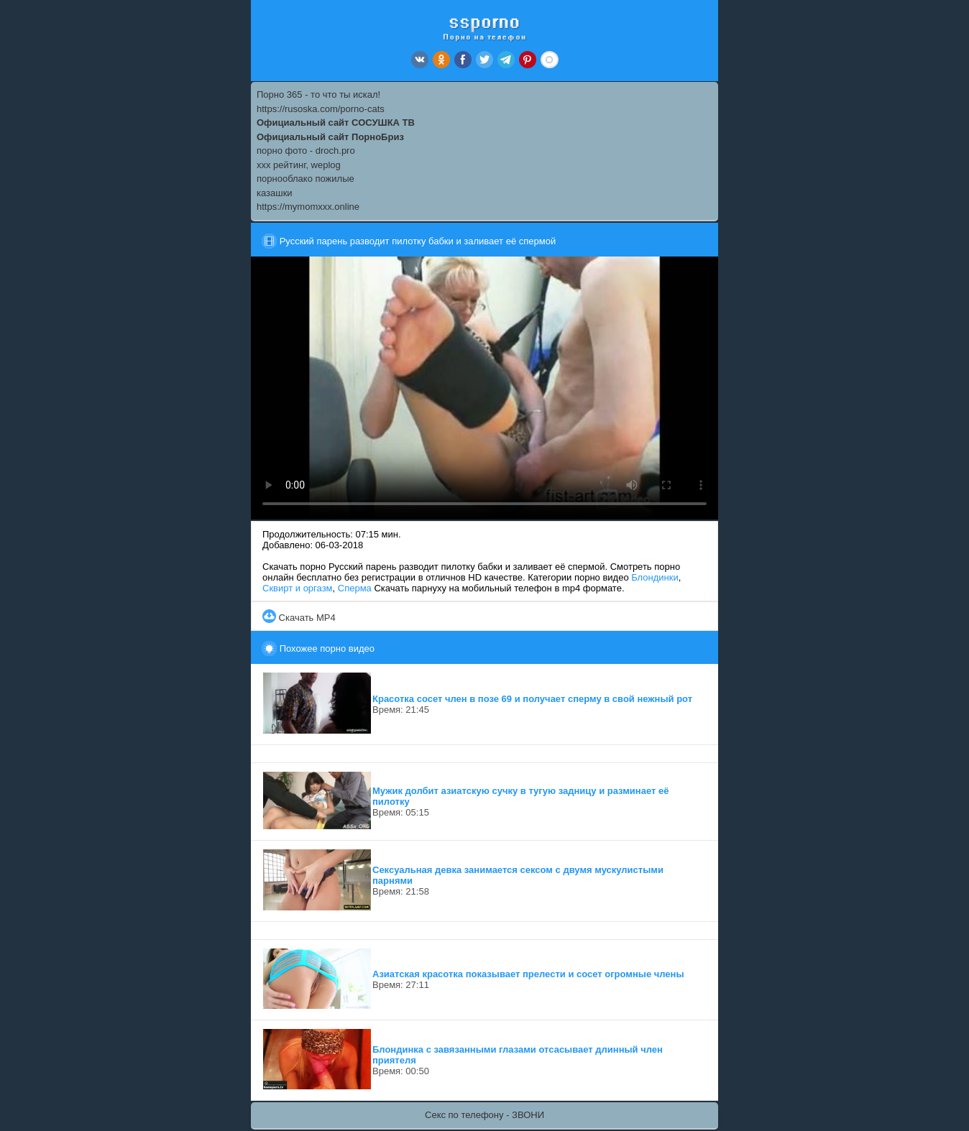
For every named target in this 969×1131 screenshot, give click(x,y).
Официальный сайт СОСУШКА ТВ (336, 122)
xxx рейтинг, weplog (299, 165)
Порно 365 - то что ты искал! (318, 94)
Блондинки (655, 577)
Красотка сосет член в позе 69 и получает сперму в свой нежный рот (532, 698)
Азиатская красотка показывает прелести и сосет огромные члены (528, 974)
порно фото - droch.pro (306, 150)
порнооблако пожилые (305, 178)
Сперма (355, 588)
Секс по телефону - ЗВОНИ (484, 1114)
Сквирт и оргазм (297, 588)
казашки (275, 193)
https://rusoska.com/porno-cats (321, 108)
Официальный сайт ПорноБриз (330, 136)
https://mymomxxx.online (308, 206)
